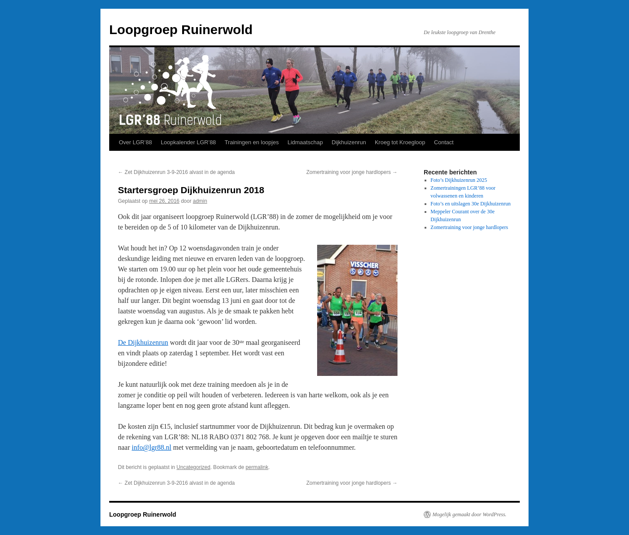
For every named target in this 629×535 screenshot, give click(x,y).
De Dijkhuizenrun (143, 342)
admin (200, 201)
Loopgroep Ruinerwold (180, 29)
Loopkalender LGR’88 (188, 142)
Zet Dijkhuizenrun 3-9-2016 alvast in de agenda (176, 172)
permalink (256, 467)
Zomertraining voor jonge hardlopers (351, 172)
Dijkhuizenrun (349, 142)
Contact (444, 142)
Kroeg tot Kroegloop (400, 142)
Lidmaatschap (305, 142)
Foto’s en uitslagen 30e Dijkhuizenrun (471, 204)
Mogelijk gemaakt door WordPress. (469, 514)
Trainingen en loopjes (252, 142)
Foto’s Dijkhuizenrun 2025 (459, 180)
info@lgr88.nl (152, 447)
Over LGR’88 (135, 142)
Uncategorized (193, 467)
